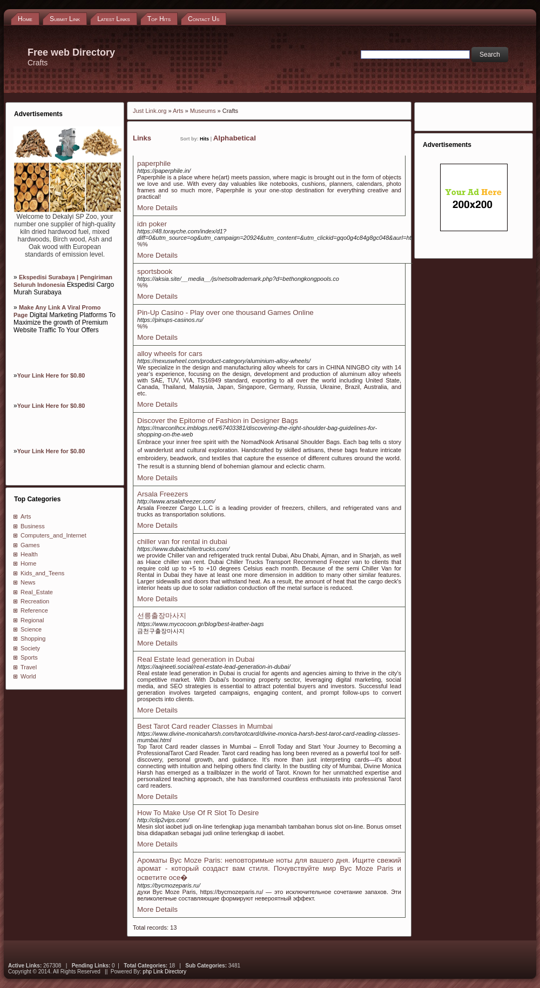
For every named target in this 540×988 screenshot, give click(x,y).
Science (31, 629)
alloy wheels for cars (169, 354)
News (28, 582)
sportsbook (154, 271)
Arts (26, 516)
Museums (203, 110)
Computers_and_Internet (53, 535)
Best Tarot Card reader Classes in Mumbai (205, 726)
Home (28, 563)
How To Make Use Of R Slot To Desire (198, 813)
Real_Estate (37, 592)
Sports (29, 657)
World (28, 676)
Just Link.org (149, 110)
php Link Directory (164, 971)
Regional (32, 620)
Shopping (33, 638)
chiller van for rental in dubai (182, 541)
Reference (34, 610)
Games (30, 545)
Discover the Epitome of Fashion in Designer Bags (217, 420)
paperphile (154, 163)
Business (33, 526)
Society (30, 648)
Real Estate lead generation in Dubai (195, 659)
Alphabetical (234, 138)
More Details (157, 208)
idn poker (152, 224)
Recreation (35, 601)
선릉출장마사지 (161, 615)
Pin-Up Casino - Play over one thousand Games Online (225, 312)
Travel (29, 667)
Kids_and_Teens (42, 573)
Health (29, 554)
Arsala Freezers (162, 494)
